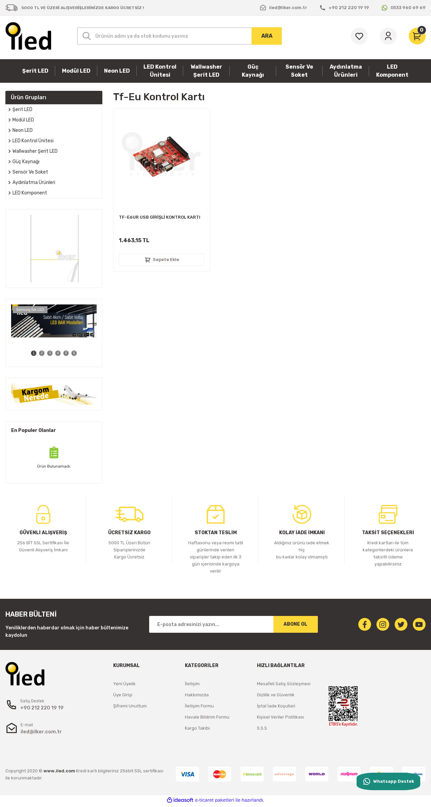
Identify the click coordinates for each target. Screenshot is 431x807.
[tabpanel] (54, 320)
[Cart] (417, 36)
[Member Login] (388, 36)
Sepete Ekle (161, 260)
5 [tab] (66, 353)
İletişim (192, 683)
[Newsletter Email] (233, 624)
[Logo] (28, 36)
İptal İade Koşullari (276, 705)
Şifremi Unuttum (130, 705)
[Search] (179, 36)
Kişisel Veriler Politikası (280, 717)
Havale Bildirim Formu (207, 717)
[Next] (93, 333)
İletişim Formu (199, 705)
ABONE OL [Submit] (295, 624)
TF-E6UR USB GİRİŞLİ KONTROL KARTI (159, 217)
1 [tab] (34, 353)
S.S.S (262, 728)
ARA (266, 36)
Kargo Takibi (197, 728)
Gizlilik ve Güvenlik (276, 694)
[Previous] (14, 333)
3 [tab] (50, 353)
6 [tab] (74, 353)
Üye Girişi (122, 694)
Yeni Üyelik (124, 683)
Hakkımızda (197, 694)
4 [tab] (58, 353)
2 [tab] (42, 353)
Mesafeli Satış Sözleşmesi (283, 683)
